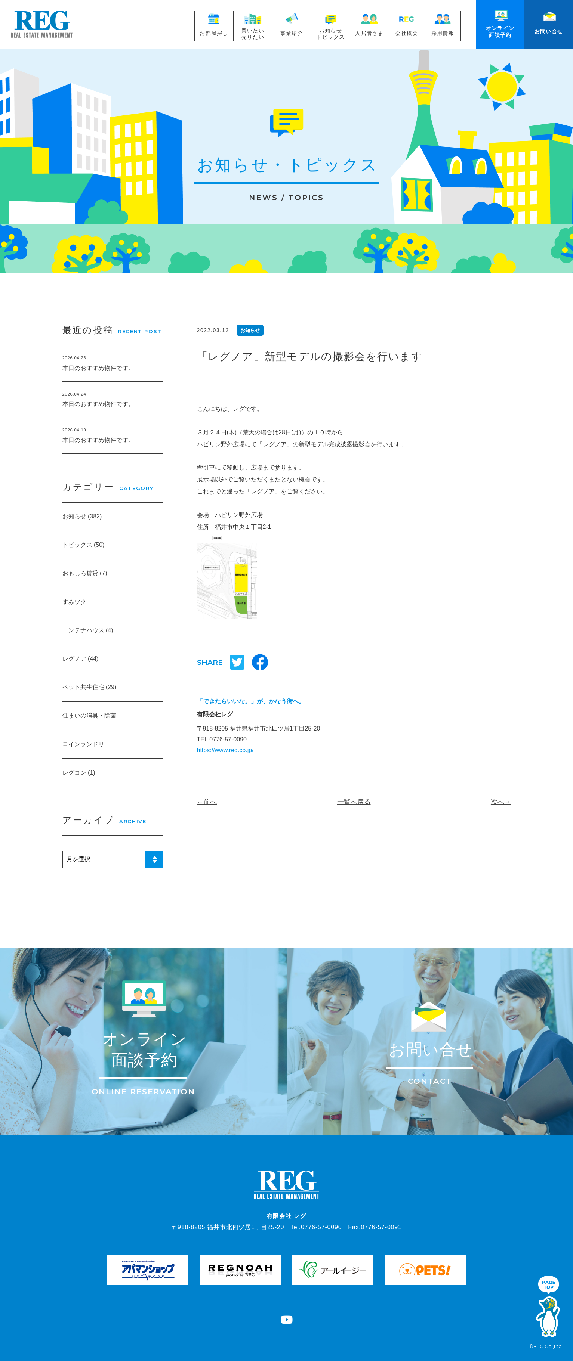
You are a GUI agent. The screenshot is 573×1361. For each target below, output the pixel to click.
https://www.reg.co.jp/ (225, 750)
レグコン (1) (78, 772)
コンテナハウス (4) (87, 630)
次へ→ (501, 802)
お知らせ (250, 330)
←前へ (207, 802)
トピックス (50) (83, 545)
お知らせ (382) (82, 516)
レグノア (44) (80, 658)
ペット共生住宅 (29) (89, 687)
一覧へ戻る (354, 802)
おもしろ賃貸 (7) (84, 573)
